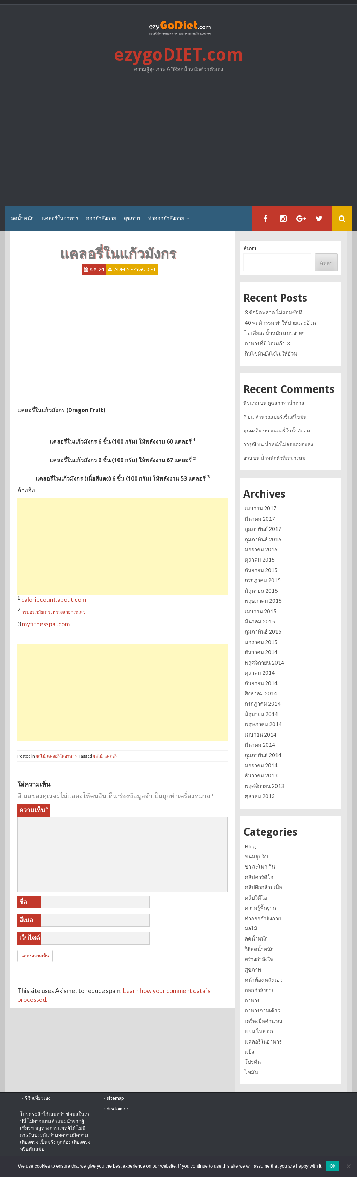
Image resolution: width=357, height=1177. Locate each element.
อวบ (247, 458)
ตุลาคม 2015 (260, 560)
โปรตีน (253, 1062)
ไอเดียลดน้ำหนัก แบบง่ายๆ (275, 333)
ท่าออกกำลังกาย (166, 218)
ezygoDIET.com (178, 55)
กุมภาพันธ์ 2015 (263, 631)
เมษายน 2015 (260, 611)
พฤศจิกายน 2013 (264, 786)
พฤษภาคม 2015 (263, 601)
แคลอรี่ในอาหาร (59, 218)
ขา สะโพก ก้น (260, 866)
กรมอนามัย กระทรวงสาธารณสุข (53, 612)
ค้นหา (249, 248)
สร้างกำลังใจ (259, 959)
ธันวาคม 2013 (261, 775)
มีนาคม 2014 (260, 744)
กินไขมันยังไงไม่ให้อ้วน (271, 353)
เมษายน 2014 (260, 734)
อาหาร (252, 1000)
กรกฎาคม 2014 (263, 703)
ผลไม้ (40, 756)
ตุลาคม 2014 (260, 673)
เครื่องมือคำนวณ (263, 1021)
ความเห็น (33, 809)
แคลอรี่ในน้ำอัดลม (290, 430)
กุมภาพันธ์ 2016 (263, 539)
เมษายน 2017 (260, 508)
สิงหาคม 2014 (261, 693)
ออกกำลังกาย (101, 218)
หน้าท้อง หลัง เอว (263, 980)
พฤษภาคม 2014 (263, 724)
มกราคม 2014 (261, 765)
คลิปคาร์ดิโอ (259, 877)
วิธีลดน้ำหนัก (259, 949)
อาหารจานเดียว (262, 1010)
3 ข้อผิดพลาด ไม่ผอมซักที (273, 312)
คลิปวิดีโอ (256, 897)
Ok (332, 1166)
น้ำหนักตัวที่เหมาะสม (283, 458)
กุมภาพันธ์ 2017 (263, 529)
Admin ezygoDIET (135, 269)
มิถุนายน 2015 (261, 590)
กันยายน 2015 (261, 570)
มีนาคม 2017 (260, 519)
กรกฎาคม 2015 (263, 580)
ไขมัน (251, 1072)
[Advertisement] (178, 142)
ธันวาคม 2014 (261, 652)
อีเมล (26, 919)
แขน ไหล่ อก (259, 1031)
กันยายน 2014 (261, 683)
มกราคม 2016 (261, 549)
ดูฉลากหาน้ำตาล (286, 403)
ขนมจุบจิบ (256, 856)
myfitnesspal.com (46, 624)
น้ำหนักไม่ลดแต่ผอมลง (289, 444)
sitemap (115, 1098)
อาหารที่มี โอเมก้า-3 (267, 343)
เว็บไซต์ (29, 938)
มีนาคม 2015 (260, 621)
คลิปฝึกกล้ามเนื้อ (263, 887)
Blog (250, 846)
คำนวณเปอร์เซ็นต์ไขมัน (281, 417)
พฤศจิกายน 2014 (264, 662)
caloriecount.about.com (53, 599)
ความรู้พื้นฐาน (260, 908)
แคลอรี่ (110, 756)
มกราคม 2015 (261, 642)
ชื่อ (23, 902)
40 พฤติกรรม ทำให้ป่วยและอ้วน (280, 323)
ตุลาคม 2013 (260, 796)
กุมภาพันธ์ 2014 (263, 755)
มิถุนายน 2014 (261, 714)
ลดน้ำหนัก (22, 218)
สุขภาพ (132, 218)
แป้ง (249, 1051)
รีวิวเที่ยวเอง (38, 1098)
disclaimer (117, 1108)
